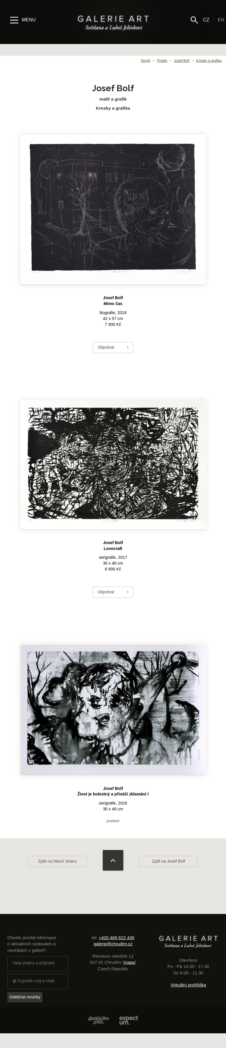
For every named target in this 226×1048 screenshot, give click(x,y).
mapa (129, 962)
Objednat (113, 347)
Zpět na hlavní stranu (57, 861)
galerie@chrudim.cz (113, 943)
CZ (206, 19)
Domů (145, 61)
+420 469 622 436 (116, 937)
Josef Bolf (182, 61)
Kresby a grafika (209, 61)
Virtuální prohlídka (188, 984)
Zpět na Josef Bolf (168, 861)
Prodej (162, 61)
